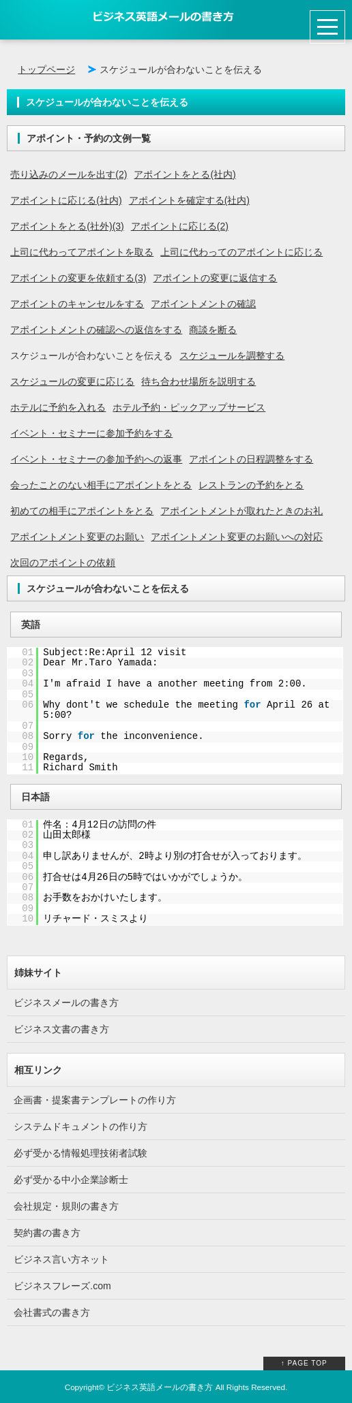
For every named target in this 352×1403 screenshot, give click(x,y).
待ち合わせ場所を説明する (198, 381)
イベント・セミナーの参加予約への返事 (96, 459)
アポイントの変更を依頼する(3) (78, 277)
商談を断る (213, 329)
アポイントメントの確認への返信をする (96, 329)
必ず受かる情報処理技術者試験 (80, 1153)
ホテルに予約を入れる (58, 407)
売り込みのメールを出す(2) (68, 174)
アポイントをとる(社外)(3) (66, 226)
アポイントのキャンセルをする (77, 303)
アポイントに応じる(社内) (65, 200)
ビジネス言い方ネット (61, 1259)
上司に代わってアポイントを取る (81, 252)
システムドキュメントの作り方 (80, 1126)
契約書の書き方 (47, 1232)
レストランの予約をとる (251, 484)
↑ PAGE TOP (304, 1363)
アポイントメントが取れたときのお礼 (241, 510)
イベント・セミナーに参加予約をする (91, 433)
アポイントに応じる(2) (180, 226)
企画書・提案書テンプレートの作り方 (95, 1099)
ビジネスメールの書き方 (66, 1002)
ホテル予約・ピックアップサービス (189, 407)
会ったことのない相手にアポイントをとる (101, 484)
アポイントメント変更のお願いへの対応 (237, 536)
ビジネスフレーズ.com (62, 1285)
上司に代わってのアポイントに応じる (241, 252)
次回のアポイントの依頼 (62, 562)
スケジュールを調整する (231, 355)
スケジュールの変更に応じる (72, 381)
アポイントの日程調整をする (251, 459)
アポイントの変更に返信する (215, 277)
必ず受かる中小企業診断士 (71, 1179)
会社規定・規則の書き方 (66, 1206)
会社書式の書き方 (52, 1312)
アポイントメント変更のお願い (77, 536)
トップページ (46, 69)
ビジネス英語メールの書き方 (159, 1387)
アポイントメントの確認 (203, 303)
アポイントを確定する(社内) (189, 200)
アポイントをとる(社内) (184, 174)
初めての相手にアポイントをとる (81, 510)
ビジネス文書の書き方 (61, 1029)
